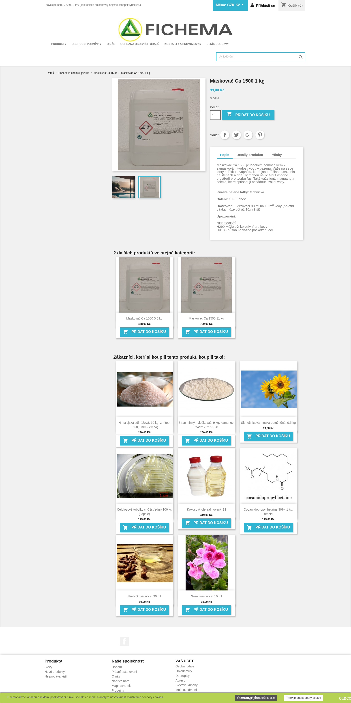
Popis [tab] (224, 155)
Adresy (180, 680)
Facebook (124, 641)
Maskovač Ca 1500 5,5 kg (144, 318)
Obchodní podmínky (86, 44)
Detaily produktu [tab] (250, 155)
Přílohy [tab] (276, 155)
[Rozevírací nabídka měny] (236, 5)
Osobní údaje (185, 666)
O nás (111, 44)
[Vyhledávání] (260, 56)
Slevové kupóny (187, 685)
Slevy (48, 667)
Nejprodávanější (56, 676)
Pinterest (259, 134)
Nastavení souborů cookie (256, 698)
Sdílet (224, 134)
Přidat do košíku (248, 114)
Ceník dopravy (218, 44)
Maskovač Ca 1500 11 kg (206, 318)
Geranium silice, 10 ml (206, 596)
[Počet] (215, 115)
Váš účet (185, 661)
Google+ (248, 134)
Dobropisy (183, 675)
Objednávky (184, 671)
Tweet (236, 134)
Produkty (58, 44)
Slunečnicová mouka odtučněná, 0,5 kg (268, 422)
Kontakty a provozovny (183, 44)
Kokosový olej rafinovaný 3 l (206, 509)
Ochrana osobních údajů (139, 44)
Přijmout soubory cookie (303, 698)
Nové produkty (55, 671)
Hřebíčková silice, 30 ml (144, 596)
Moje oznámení (186, 690)
